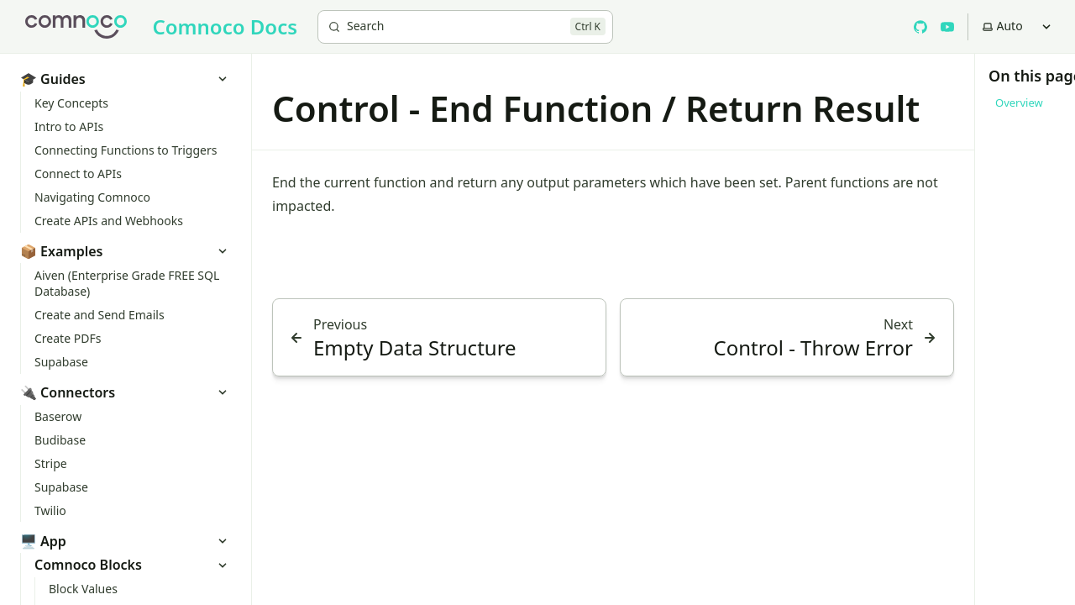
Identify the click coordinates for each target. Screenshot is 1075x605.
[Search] (465, 27)
